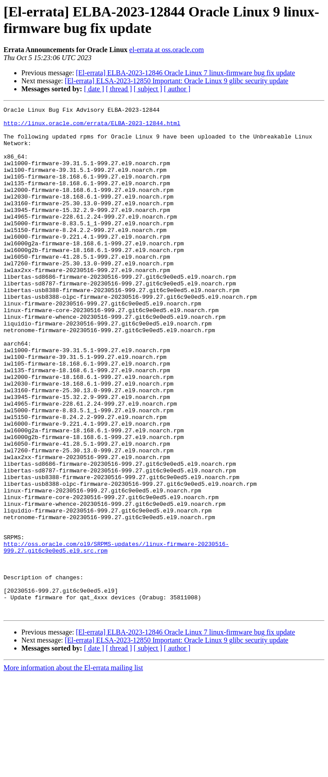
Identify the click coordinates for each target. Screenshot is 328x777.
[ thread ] (119, 89)
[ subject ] (148, 89)
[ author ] (177, 89)
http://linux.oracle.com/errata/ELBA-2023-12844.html (92, 127)
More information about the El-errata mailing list (73, 769)
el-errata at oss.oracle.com (166, 49)
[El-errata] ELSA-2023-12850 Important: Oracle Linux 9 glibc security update (176, 81)
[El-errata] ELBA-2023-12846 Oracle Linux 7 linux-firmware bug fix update (185, 73)
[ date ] (94, 89)
